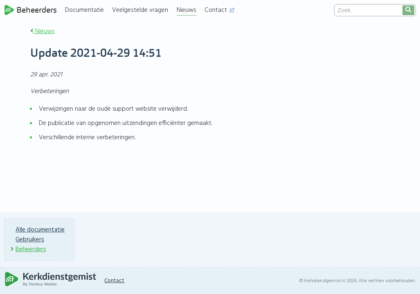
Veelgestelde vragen (140, 10)
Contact (219, 10)
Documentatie (84, 10)
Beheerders (30, 10)
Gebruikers (30, 240)
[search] (408, 10)
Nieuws (186, 10)
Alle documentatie (40, 230)
